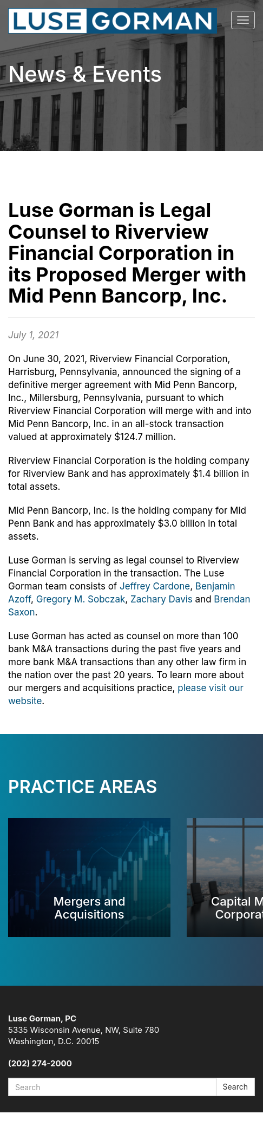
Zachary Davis (161, 599)
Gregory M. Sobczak (81, 599)
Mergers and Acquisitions (89, 907)
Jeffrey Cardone (155, 586)
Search (235, 1086)
